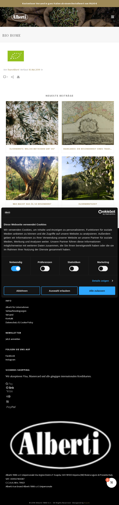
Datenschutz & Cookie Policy (19, 322)
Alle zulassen (97, 290)
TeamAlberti (13, 70)
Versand (9, 315)
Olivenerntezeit (87, 204)
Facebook (10, 356)
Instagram (10, 360)
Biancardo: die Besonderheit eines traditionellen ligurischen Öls (88, 149)
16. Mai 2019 (34, 70)
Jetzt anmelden (13, 339)
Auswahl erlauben (59, 290)
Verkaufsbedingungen (16, 311)
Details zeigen (100, 280)
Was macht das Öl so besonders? (32, 204)
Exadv (87, 502)
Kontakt (9, 318)
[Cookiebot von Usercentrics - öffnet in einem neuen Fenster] (100, 212)
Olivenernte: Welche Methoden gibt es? (32, 149)
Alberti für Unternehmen (17, 307)
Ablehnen (22, 290)
